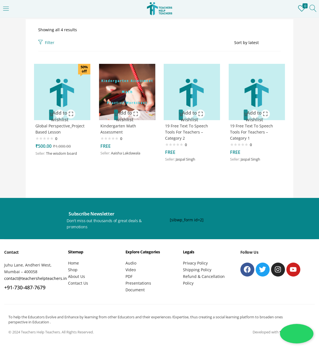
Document (135, 289)
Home (73, 263)
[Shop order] (257, 42)
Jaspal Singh (187, 158)
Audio (130, 263)
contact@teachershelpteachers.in (35, 278)
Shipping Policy (197, 269)
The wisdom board (62, 152)
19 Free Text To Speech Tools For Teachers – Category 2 (187, 131)
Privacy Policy (195, 263)
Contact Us (78, 283)
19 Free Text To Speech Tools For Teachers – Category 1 (252, 131)
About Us (76, 276)
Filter (46, 42)
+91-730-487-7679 (24, 287)
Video (130, 269)
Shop (73, 269)
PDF (128, 276)
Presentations (138, 283)
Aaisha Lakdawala (127, 151)
